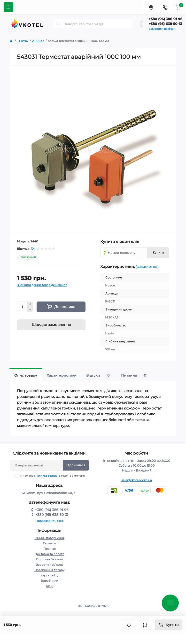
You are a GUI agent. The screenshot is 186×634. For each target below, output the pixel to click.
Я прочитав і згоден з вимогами (52, 476)
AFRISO (38, 41)
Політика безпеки (47, 475)
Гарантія (49, 543)
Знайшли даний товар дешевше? (42, 285)
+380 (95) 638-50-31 (165, 24)
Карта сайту (49, 575)
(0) (33, 248)
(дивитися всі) (147, 267)
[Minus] (30, 309)
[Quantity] (22, 307)
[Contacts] (165, 7)
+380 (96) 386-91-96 (165, 19)
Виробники (49, 580)
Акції (49, 586)
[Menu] (8, 7)
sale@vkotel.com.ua (136, 480)
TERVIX (22, 41)
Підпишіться (75, 465)
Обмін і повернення (49, 538)
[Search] (58, 24)
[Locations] (151, 7)
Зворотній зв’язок (49, 564)
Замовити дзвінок (162, 29)
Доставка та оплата (49, 554)
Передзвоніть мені (49, 521)
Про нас (49, 548)
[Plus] (30, 304)
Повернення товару (49, 570)
